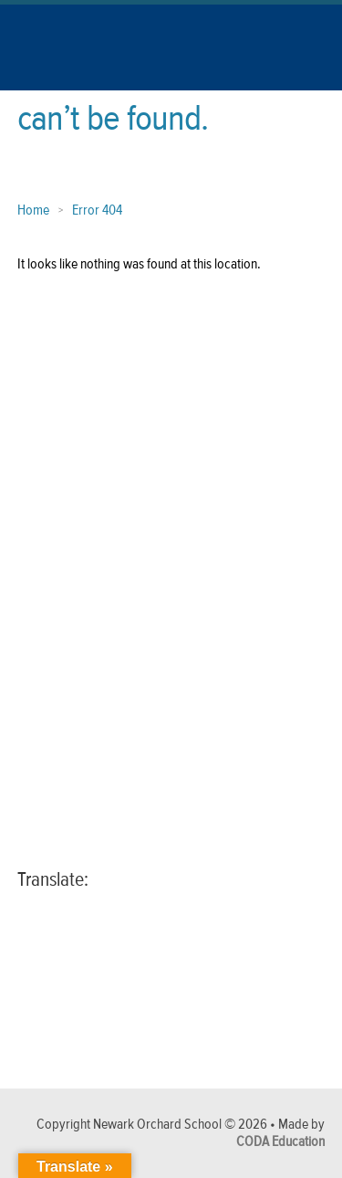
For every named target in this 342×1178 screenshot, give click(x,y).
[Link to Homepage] (64, 72)
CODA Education (280, 1142)
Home (33, 210)
